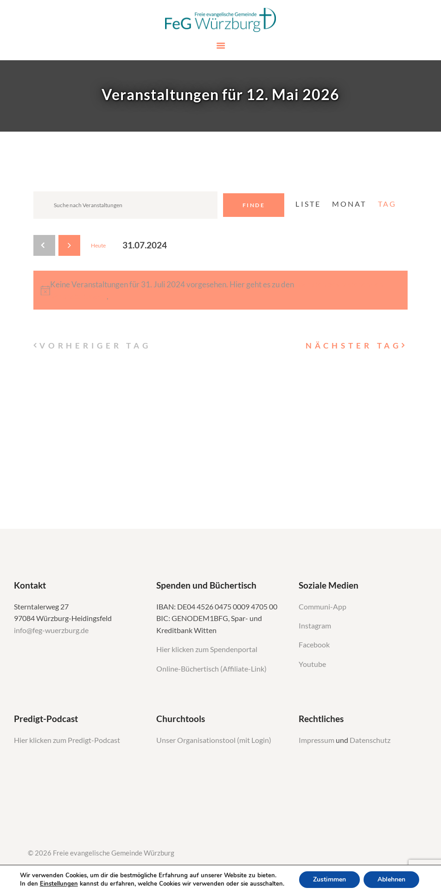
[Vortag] (44, 245)
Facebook (314, 644)
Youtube (312, 664)
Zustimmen (329, 879)
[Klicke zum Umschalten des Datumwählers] (144, 245)
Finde (254, 205)
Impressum (317, 740)
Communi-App (322, 606)
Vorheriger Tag (95, 345)
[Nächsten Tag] (69, 245)
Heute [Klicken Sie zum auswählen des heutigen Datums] (98, 245)
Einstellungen (59, 884)
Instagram (315, 625)
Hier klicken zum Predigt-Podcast (67, 740)
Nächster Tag (354, 345)
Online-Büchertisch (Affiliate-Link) (211, 669)
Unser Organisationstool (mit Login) (213, 740)
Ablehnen (391, 879)
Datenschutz (370, 740)
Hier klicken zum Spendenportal (206, 649)
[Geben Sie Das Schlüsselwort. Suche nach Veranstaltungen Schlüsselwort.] (125, 205)
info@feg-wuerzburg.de (51, 630)
